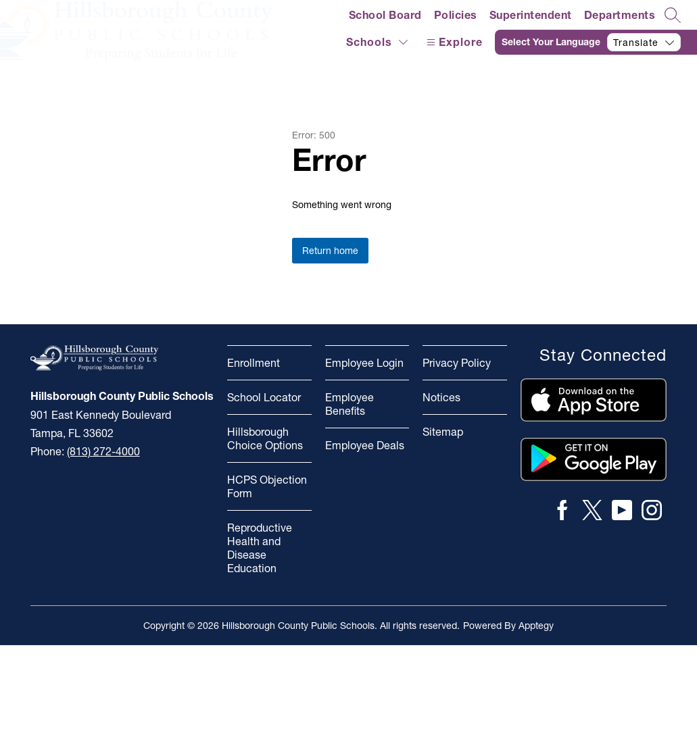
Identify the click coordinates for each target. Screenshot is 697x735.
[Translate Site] (596, 42)
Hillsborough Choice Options (265, 438)
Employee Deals (364, 445)
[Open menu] (453, 42)
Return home (330, 251)
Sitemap (443, 431)
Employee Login (364, 363)
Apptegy (536, 625)
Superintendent (530, 15)
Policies (455, 15)
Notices (441, 397)
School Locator (264, 397)
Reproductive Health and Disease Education (259, 548)
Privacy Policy (457, 363)
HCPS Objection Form (267, 486)
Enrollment (253, 363)
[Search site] (673, 15)
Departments (620, 15)
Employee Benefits (349, 403)
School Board (385, 15)
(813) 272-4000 (103, 451)
